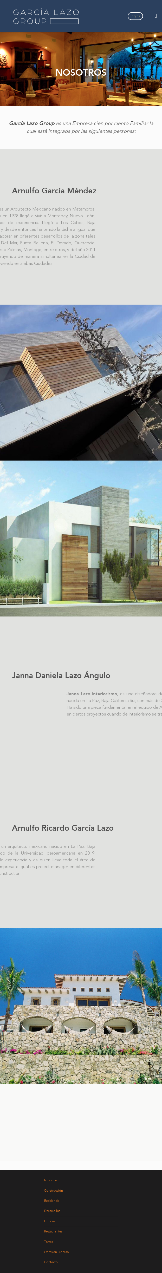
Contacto (51, 1262)
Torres (48, 1242)
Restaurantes (53, 1231)
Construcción (53, 1190)
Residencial (52, 1201)
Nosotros (50, 1180)
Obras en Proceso (56, 1252)
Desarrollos (52, 1211)
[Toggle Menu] (155, 16)
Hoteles (49, 1221)
